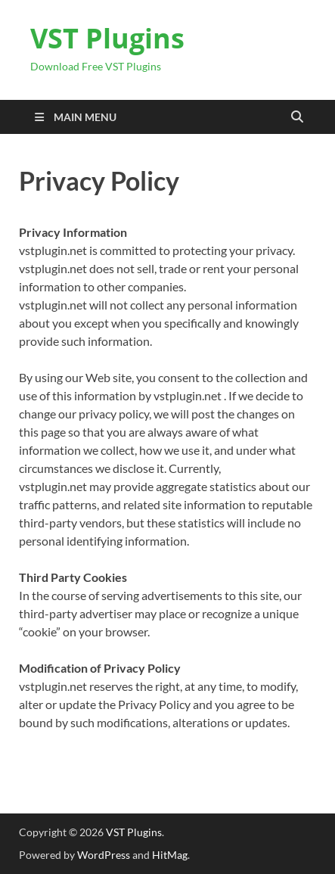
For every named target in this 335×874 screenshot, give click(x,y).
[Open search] (297, 117)
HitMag (170, 854)
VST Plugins (107, 38)
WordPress (103, 854)
